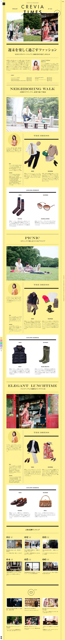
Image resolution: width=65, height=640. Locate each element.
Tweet (63, 1)
